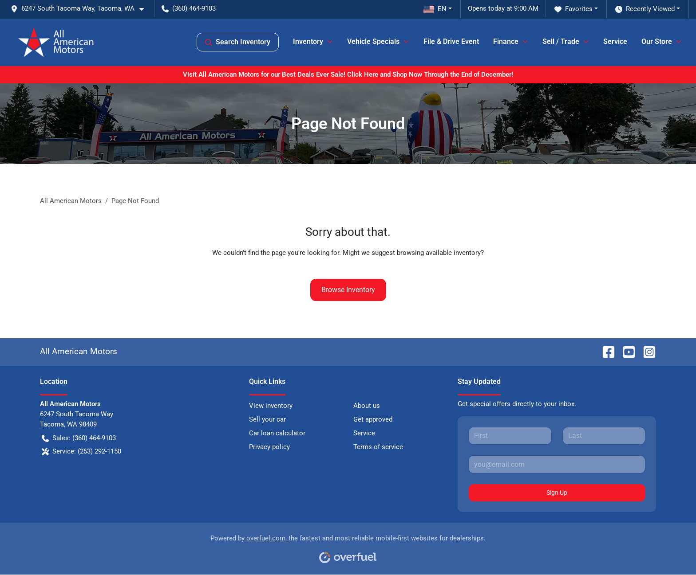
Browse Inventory (348, 290)
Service (615, 41)
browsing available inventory (439, 253)
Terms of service (378, 447)
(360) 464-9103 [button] (189, 8)
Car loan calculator (277, 433)
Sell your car (267, 419)
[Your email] (556, 464)
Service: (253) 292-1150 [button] (81, 451)
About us (366, 406)
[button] (80, 8)
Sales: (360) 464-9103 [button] (79, 438)
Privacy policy (269, 447)
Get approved (372, 419)
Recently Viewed (645, 9)
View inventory (271, 406)
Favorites (573, 9)
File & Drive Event (451, 41)
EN (435, 9)
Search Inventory (237, 42)
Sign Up (556, 492)
